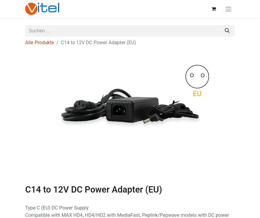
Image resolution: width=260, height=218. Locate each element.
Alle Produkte (39, 42)
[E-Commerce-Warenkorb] (213, 9)
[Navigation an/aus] (228, 8)
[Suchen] (227, 31)
